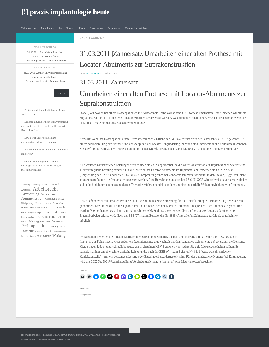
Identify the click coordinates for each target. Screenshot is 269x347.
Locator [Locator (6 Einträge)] (24, 221)
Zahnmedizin (28, 28)
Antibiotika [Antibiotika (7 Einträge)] (26, 189)
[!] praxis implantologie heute (65, 12)
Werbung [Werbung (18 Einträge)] (59, 235)
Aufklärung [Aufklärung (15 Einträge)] (48, 194)
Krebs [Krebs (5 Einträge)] (38, 217)
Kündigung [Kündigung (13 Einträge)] (48, 216)
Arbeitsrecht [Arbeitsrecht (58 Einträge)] (45, 189)
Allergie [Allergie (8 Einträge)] (56, 184)
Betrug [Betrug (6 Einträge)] (61, 199)
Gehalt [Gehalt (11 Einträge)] (61, 207)
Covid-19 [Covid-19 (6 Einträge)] (47, 203)
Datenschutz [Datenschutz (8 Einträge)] (59, 203)
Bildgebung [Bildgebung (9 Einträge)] (27, 203)
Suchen (62, 93)
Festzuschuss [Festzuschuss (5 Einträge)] (51, 208)
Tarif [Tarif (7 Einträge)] (39, 236)
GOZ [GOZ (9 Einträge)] (23, 212)
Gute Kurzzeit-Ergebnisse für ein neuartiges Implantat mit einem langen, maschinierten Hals (41, 165)
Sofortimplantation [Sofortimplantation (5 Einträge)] (60, 231)
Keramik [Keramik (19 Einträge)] (52, 212)
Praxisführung (66, 28)
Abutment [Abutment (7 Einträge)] (46, 184)
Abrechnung (47, 28)
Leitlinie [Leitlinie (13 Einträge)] (62, 216)
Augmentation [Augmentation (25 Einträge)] (32, 198)
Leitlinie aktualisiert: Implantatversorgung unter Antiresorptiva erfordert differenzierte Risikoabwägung (44, 125)
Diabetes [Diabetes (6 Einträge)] (24, 208)
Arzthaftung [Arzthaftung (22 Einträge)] (30, 194)
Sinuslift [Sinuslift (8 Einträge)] (48, 231)
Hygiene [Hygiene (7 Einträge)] (32, 212)
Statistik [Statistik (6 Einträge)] (24, 236)
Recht (82, 28)
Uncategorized (92, 37)
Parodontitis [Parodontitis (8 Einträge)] (57, 221)
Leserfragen (96, 28)
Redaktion (92, 73)
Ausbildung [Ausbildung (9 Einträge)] (51, 198)
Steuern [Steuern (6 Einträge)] (33, 236)
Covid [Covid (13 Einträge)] (38, 203)
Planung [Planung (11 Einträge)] (53, 226)
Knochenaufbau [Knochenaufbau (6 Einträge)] (27, 217)
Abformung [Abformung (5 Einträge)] (25, 185)
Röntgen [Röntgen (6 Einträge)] (38, 231)
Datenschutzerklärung (137, 28)
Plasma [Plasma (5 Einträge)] (62, 226)
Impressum (114, 28)
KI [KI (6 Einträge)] (66, 212)
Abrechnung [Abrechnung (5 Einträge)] (35, 185)
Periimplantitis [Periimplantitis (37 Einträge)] (34, 226)
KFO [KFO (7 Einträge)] (61, 212)
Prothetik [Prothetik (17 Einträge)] (27, 231)
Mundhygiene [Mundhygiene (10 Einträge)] (36, 221)
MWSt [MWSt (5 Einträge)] (47, 222)
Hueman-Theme (63, 339)
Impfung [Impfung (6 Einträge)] (40, 212)
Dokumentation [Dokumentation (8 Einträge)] (37, 207)
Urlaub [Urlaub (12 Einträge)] (47, 235)
